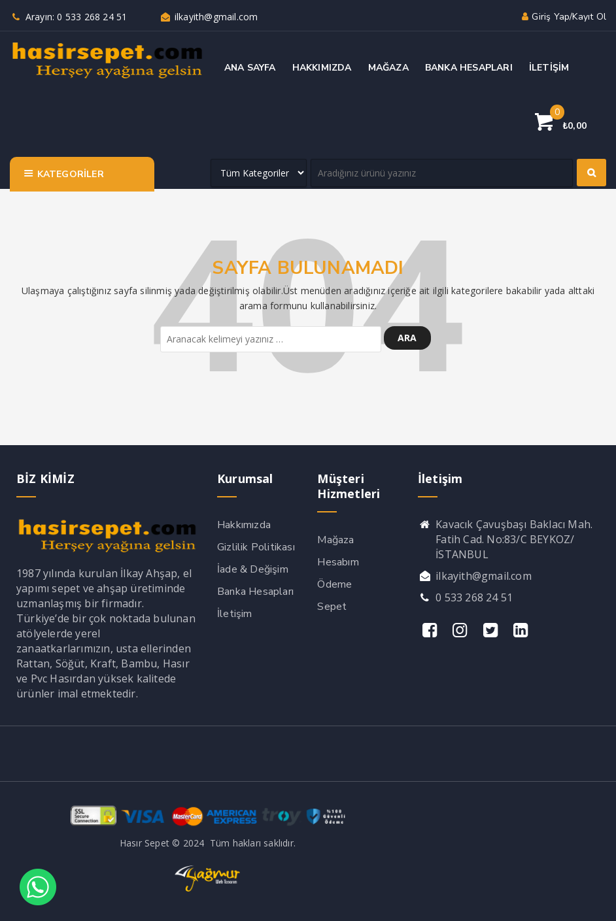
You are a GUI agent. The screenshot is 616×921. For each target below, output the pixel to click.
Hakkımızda (244, 525)
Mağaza (335, 540)
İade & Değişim (252, 569)
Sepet (332, 606)
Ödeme (334, 584)
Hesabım (337, 562)
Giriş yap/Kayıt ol (562, 16)
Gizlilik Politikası (256, 547)
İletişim (234, 614)
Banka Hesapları (255, 591)
